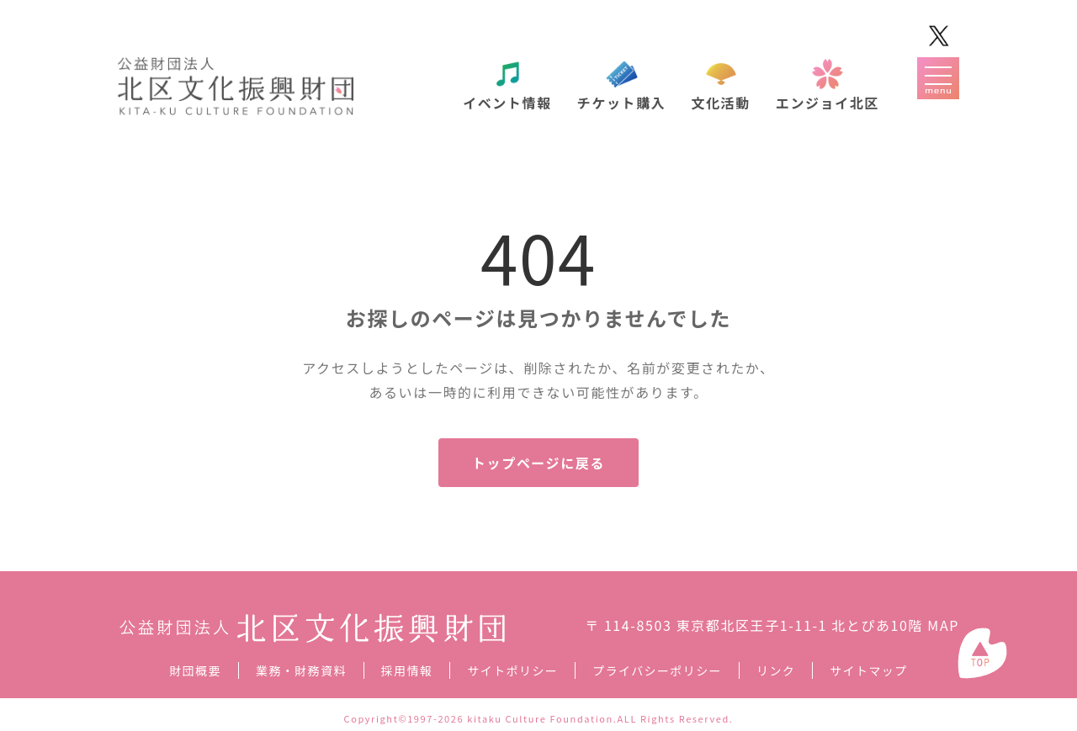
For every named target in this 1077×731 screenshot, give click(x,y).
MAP (943, 625)
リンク (775, 670)
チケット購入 (621, 103)
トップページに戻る (538, 463)
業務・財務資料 (301, 670)
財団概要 (195, 670)
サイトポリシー (512, 670)
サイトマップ (868, 670)
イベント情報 (507, 103)
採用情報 (407, 670)
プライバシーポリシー (657, 670)
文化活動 (720, 103)
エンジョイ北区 (827, 103)
